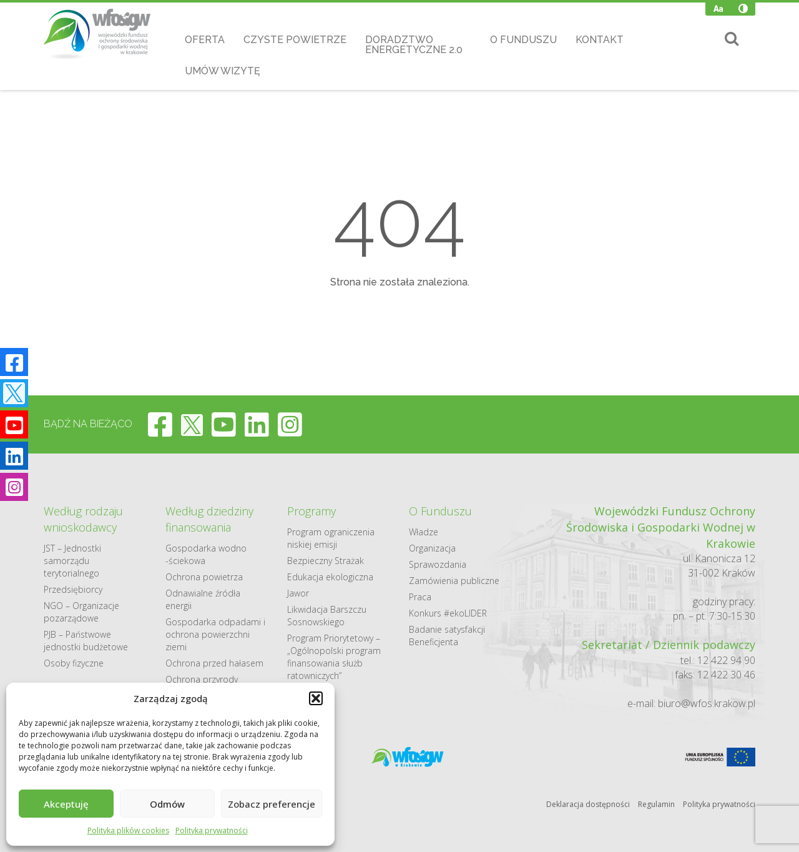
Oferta (205, 40)
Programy (311, 510)
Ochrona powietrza (204, 577)
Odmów (167, 804)
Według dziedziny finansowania (209, 519)
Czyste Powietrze (294, 40)
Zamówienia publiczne (454, 581)
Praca (420, 597)
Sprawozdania (437, 564)
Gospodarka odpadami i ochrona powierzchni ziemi (215, 634)
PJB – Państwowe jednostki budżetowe (86, 640)
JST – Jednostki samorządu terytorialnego (72, 560)
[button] (316, 698)
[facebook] (160, 424)
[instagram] (290, 424)
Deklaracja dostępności (588, 804)
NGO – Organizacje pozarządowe (81, 612)
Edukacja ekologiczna (330, 577)
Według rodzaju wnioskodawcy (83, 519)
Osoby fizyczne (74, 663)
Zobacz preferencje (271, 804)
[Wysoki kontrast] (743, 8)
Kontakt (600, 40)
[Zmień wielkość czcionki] (718, 8)
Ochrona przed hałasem (214, 663)
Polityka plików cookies (128, 830)
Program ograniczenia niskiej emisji (331, 538)
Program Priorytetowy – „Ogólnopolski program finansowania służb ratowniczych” (334, 656)
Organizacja (432, 548)
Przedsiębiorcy (73, 589)
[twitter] (192, 424)
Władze (423, 532)
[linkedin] (257, 424)
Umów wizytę (222, 71)
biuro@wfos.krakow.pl (706, 703)
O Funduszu (523, 40)
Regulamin (656, 804)
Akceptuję (66, 804)
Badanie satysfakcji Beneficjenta (447, 635)
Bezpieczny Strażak (325, 561)
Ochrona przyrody (201, 679)
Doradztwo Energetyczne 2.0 (414, 45)
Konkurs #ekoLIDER (448, 613)
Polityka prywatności (211, 830)
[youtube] (224, 424)
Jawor (298, 593)
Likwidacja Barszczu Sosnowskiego (326, 615)
